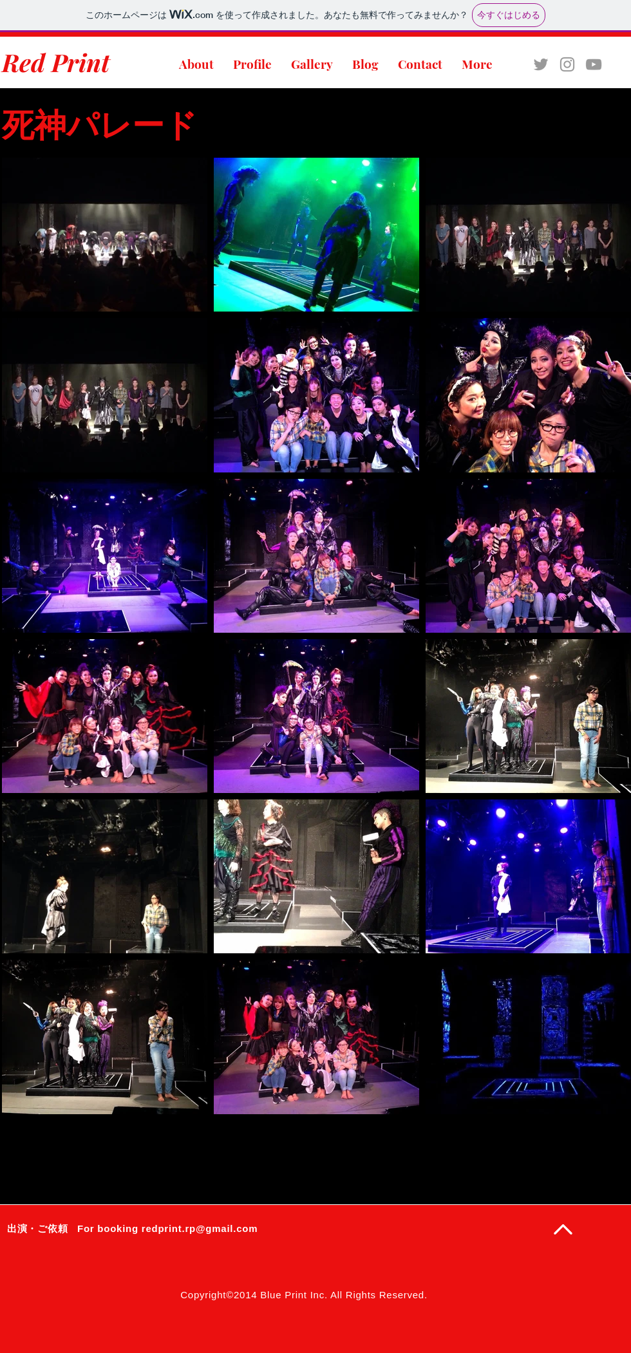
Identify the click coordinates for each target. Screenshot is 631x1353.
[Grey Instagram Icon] (567, 64)
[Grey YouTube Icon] (593, 64)
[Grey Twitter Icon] (541, 64)
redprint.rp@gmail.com (200, 1228)
